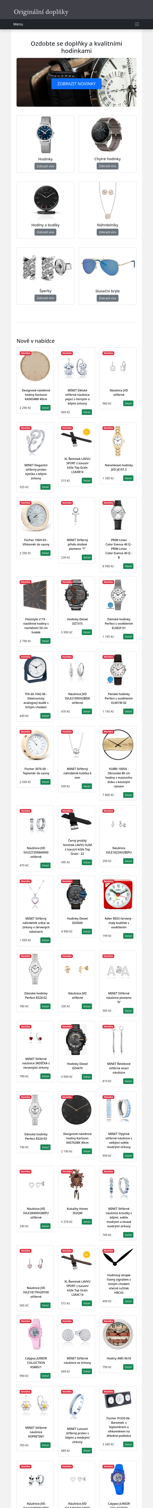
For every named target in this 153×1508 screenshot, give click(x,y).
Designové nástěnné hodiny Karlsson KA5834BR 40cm (36, 394)
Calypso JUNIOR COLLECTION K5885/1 (36, 1362)
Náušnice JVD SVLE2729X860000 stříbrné (35, 852)
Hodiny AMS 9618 (119, 1358)
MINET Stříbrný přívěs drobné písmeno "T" (77, 544)
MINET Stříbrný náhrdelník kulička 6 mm (77, 773)
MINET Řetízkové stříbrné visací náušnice (118, 1068)
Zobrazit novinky (76, 83)
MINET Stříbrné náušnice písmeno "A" (119, 997)
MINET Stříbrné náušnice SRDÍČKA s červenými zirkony (36, 1063)
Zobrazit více (45, 166)
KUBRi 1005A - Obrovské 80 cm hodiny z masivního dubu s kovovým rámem (118, 777)
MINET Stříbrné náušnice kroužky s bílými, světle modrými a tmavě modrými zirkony (119, 1217)
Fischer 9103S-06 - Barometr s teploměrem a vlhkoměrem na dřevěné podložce (118, 1427)
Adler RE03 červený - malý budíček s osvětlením (119, 922)
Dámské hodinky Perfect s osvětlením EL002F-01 (119, 623)
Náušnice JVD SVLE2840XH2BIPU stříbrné (36, 1213)
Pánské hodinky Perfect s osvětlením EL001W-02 (119, 698)
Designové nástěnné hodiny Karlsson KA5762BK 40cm (77, 1138)
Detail (45, 407)
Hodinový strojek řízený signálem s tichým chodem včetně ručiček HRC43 (119, 1284)
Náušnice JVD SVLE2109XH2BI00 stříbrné (77, 698)
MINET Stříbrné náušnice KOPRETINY (36, 1432)
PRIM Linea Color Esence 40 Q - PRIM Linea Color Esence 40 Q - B (119, 548)
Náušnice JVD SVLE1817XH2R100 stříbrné (36, 1292)
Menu (18, 24)
